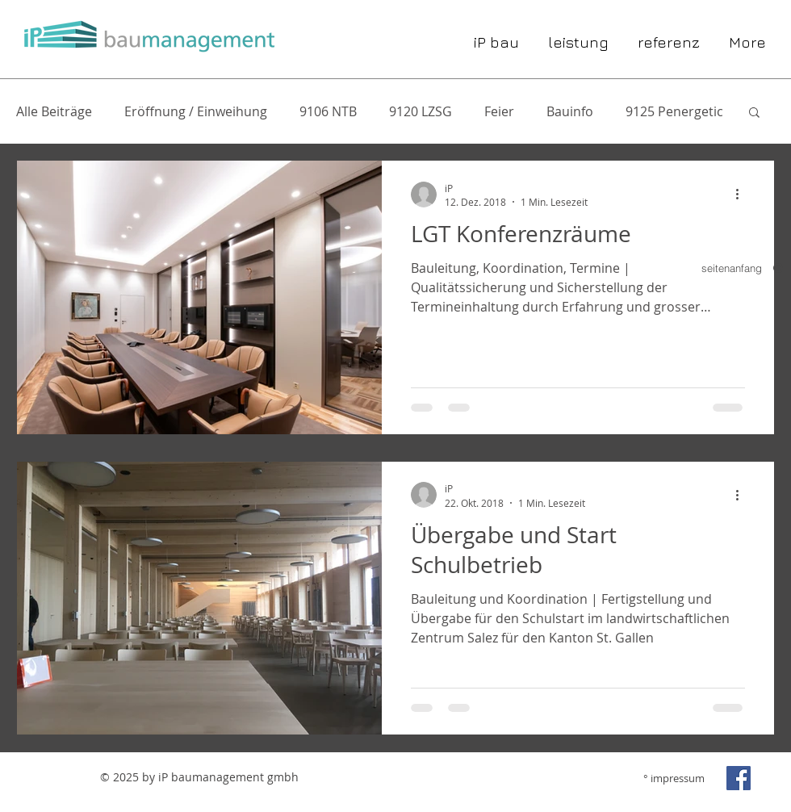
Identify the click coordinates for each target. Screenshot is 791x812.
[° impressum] (666, 778)
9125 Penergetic (674, 111)
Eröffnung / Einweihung (195, 111)
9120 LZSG (420, 111)
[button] (754, 113)
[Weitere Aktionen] (742, 194)
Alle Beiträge (54, 111)
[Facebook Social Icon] (738, 778)
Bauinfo (569, 111)
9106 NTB (328, 111)
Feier (499, 111)
